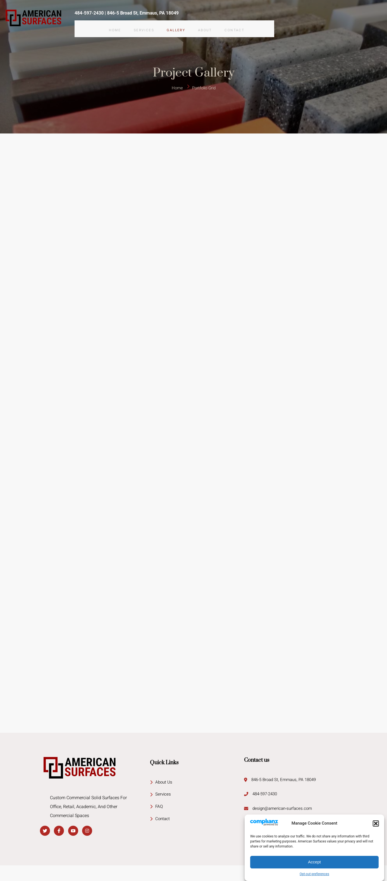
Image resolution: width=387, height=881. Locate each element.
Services (144, 24)
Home (112, 24)
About (210, 24)
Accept (314, 861)
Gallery (178, 24)
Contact (242, 24)
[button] (376, 823)
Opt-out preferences (314, 874)
